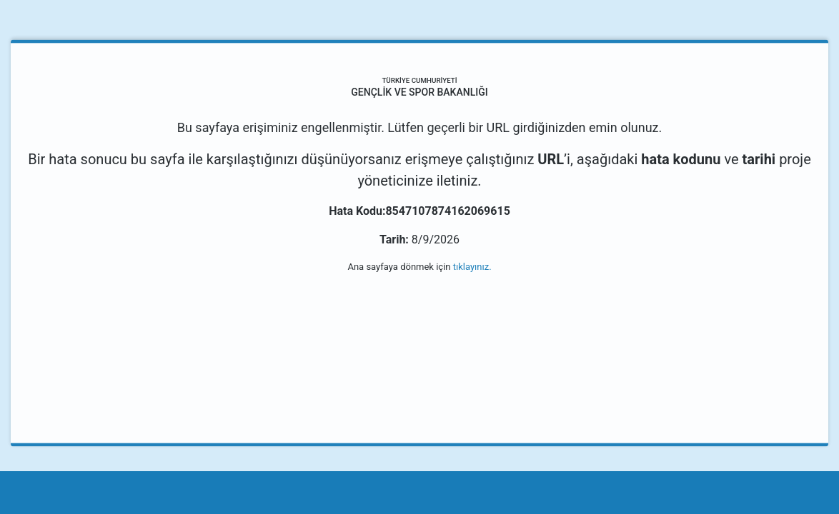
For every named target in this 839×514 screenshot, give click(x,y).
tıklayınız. (472, 266)
